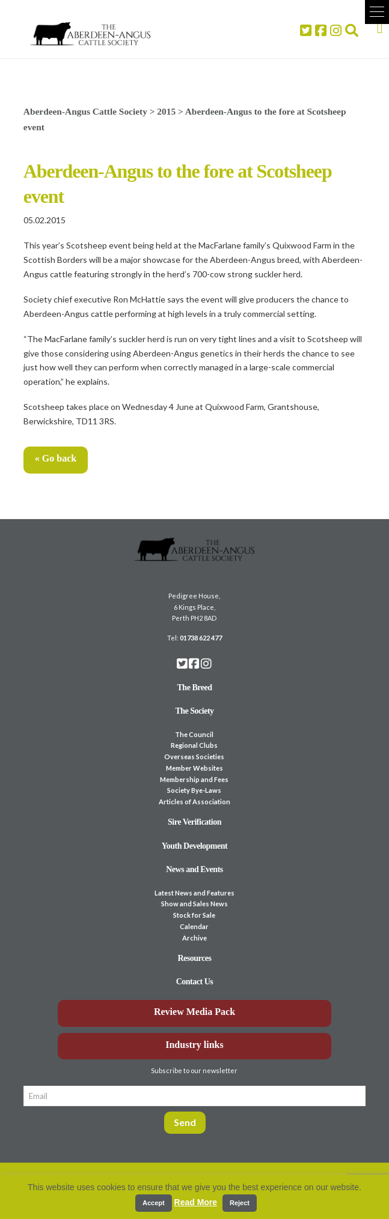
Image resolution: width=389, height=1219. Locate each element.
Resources (194, 958)
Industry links (194, 1045)
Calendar (194, 926)
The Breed (194, 687)
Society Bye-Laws (194, 790)
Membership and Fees (194, 779)
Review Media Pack (194, 1012)
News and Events (194, 869)
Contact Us (194, 981)
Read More (196, 1202)
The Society (194, 710)
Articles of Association (194, 801)
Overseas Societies (194, 756)
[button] (377, 12)
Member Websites (194, 768)
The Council (194, 734)
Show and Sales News (194, 903)
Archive (194, 938)
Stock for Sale (194, 915)
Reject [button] (240, 1202)
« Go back (55, 458)
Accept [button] (153, 1202)
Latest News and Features (194, 893)
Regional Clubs (194, 745)
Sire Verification (194, 821)
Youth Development (195, 845)
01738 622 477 (201, 638)
